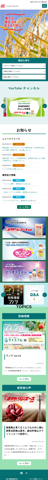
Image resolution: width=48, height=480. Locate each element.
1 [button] (20, 56)
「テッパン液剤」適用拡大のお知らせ (16, 184)
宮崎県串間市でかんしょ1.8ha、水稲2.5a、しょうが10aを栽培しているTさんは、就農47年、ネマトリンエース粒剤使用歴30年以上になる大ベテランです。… (24, 450)
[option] (24, 34)
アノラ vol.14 (13, 356)
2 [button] (24, 56)
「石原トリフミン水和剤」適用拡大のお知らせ (20, 192)
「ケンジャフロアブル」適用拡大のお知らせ (19, 200)
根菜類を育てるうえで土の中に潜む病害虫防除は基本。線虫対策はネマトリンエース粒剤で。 (25, 430)
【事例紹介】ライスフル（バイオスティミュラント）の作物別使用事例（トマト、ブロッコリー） (23, 369)
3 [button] (27, 56)
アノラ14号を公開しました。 (13, 169)
